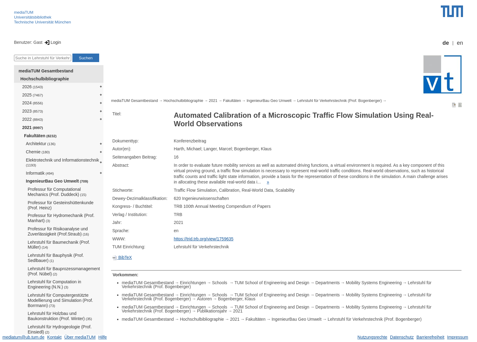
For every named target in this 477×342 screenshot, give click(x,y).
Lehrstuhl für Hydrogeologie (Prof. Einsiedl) (60, 329)
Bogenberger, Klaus (236, 298)
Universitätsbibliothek (32, 17)
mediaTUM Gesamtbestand (46, 70)
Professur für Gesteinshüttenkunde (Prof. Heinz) (60, 205)
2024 (32, 102)
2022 (32, 119)
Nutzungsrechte (372, 337)
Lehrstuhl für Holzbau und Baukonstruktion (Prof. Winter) (60, 316)
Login (52, 42)
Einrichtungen (193, 282)
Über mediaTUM (80, 337)
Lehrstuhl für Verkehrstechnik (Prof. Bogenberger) (339, 101)
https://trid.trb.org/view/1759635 (203, 238)
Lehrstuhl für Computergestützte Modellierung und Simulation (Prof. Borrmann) (60, 300)
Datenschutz (402, 337)
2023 (32, 111)
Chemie (38, 151)
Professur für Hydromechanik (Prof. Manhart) (61, 218)
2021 (32, 127)
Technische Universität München (42, 22)
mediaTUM (23, 12)
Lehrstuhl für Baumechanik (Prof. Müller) (59, 245)
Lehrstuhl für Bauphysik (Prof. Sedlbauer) (56, 258)
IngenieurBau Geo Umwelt (57, 181)
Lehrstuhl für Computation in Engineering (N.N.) (54, 284)
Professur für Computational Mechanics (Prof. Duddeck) (57, 192)
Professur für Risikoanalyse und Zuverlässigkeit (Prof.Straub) (58, 231)
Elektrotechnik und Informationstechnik (62, 162)
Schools (220, 282)
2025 (32, 94)
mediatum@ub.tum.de (23, 337)
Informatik (40, 173)
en (460, 43)
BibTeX (122, 257)
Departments (327, 282)
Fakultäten (40, 135)
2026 (32, 86)
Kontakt (54, 337)
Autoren (204, 298)
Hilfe (102, 337)
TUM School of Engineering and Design (272, 282)
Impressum (457, 337)
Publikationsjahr (212, 311)
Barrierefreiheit (430, 337)
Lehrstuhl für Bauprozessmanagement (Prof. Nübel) (64, 271)
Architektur (40, 143)
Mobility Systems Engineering (374, 282)
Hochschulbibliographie (44, 78)
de (446, 43)
